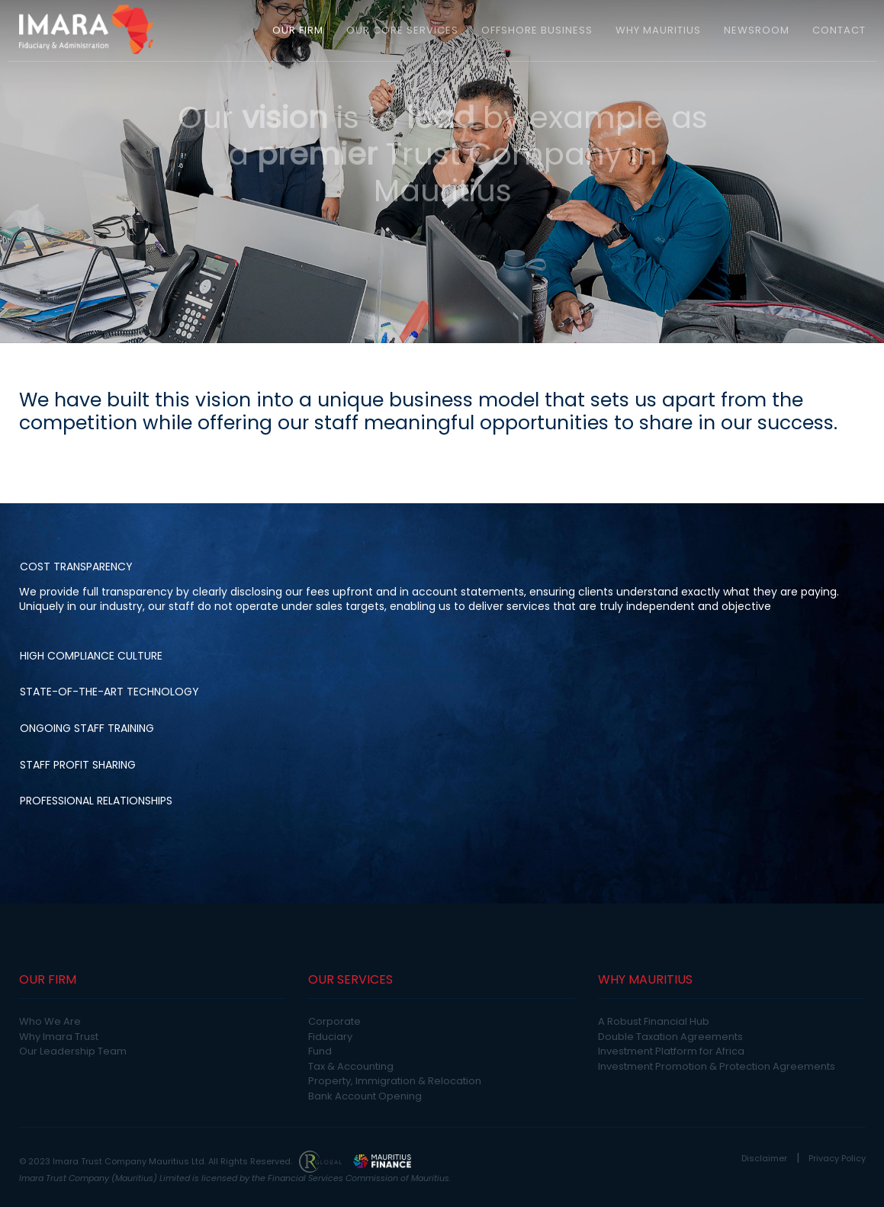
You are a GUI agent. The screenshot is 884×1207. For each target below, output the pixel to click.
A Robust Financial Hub (653, 1021)
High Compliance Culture (91, 655)
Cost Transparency (76, 566)
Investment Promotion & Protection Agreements (716, 1066)
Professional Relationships (96, 800)
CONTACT (839, 30)
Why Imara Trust (58, 1036)
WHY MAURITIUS (658, 30)
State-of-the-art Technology (109, 691)
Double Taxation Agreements (670, 1036)
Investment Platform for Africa (671, 1051)
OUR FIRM (297, 30)
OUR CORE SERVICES (402, 30)
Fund (320, 1051)
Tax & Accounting (351, 1066)
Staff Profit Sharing (78, 764)
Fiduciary (330, 1036)
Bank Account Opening (365, 1096)
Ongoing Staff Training (87, 728)
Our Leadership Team (73, 1051)
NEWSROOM (756, 30)
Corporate (334, 1021)
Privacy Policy (837, 1158)
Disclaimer (764, 1158)
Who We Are (50, 1021)
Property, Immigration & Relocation (394, 1081)
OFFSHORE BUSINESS (537, 30)
